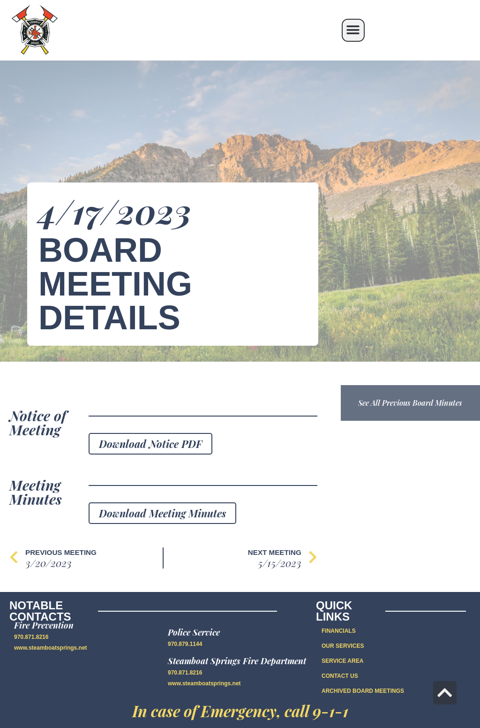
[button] (353, 30)
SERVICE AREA (342, 661)
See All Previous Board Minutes (410, 403)
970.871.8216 (31, 637)
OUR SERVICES (343, 646)
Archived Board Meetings (363, 691)
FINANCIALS (339, 631)
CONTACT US (340, 676)
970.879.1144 (185, 644)
